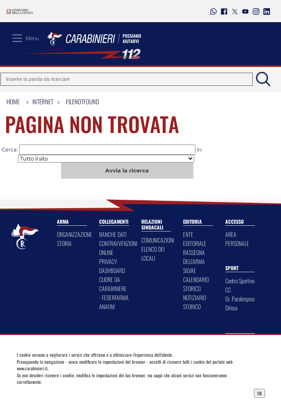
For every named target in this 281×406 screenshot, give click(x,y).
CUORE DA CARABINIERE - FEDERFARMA (114, 288)
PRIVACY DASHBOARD (112, 266)
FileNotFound (82, 101)
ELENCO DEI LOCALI (153, 253)
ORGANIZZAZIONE (74, 234)
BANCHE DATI (113, 234)
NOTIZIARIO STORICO (194, 302)
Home (13, 101)
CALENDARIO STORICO (196, 284)
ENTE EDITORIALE (194, 239)
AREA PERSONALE (237, 239)
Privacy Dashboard (48, 392)
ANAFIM (107, 306)
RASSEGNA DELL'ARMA (194, 257)
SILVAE (189, 270)
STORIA (64, 243)
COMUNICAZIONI (157, 240)
